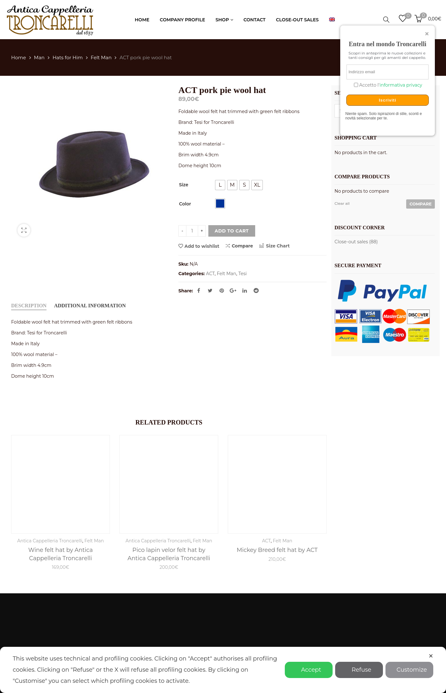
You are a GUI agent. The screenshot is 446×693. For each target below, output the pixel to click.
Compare (239, 245)
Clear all (341, 203)
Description (29, 305)
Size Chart (274, 246)
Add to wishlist (201, 246)
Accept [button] (308, 669)
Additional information (90, 305)
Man (39, 57)
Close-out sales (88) (356, 242)
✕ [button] (430, 656)
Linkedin (244, 290)
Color (185, 204)
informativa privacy (400, 85)
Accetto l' (390, 85)
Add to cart (232, 231)
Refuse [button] (359, 669)
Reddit (256, 290)
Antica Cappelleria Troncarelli (49, 541)
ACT (210, 273)
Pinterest (221, 290)
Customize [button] (409, 669)
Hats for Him (68, 57)
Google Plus (233, 290)
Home (18, 57)
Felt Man (101, 57)
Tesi (242, 273)
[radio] (220, 185)
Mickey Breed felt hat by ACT (277, 550)
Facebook (198, 290)
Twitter (210, 290)
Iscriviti (387, 100)
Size (183, 185)
